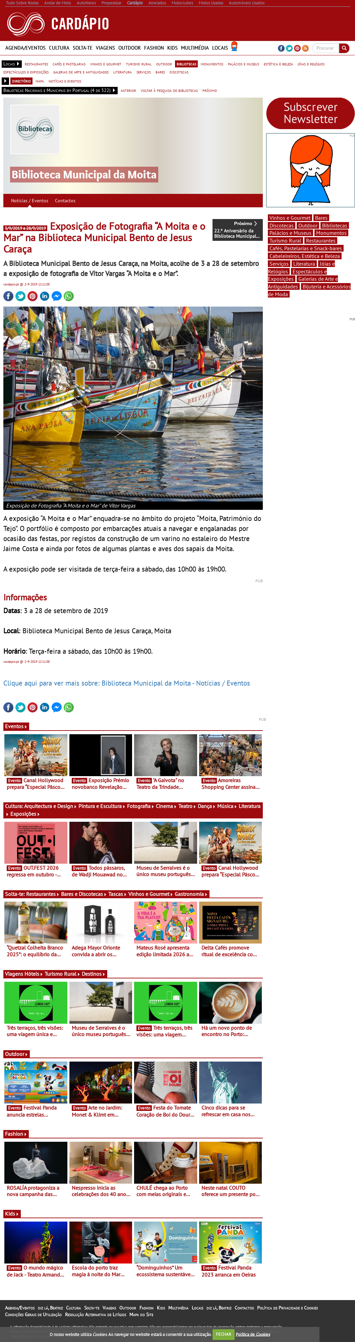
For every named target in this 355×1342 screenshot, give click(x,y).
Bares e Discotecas (84, 894)
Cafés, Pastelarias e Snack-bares (306, 248)
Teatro (187, 806)
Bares (321, 217)
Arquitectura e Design (50, 806)
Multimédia (195, 48)
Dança (207, 806)
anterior (128, 90)
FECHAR (223, 1334)
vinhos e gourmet (105, 64)
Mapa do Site (141, 1314)
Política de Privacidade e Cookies (287, 1308)
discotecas (179, 72)
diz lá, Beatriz (50, 1308)
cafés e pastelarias (69, 64)
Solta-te (83, 48)
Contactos (65, 201)
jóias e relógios (311, 64)
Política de (253, 1334)
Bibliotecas (334, 225)
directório (21, 81)
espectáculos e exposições (26, 72)
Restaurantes (43, 894)
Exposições (25, 813)
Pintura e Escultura (102, 806)
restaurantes (36, 64)
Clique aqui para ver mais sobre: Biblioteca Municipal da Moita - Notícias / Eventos (126, 683)
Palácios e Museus (290, 232)
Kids (172, 48)
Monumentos (331, 232)
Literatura (304, 263)
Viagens (105, 48)
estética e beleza (278, 64)
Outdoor (129, 48)
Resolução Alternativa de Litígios (95, 1314)
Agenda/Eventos (25, 48)
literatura (122, 72)
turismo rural (139, 64)
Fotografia (141, 806)
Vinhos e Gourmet (150, 894)
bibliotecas (186, 64)
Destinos (94, 973)
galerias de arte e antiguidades (81, 72)
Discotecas (282, 225)
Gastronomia (191, 894)
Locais (220, 48)
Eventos (16, 726)
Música (227, 806)
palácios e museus (243, 64)
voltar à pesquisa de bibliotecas (169, 90)
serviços (143, 72)
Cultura (59, 48)
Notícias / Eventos (29, 201)
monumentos (212, 64)
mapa (40, 81)
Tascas (117, 894)
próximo (209, 90)
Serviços (279, 263)
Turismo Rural (62, 973)
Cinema (166, 806)
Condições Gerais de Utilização (33, 1314)
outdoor (164, 64)
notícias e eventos (65, 81)
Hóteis (33, 973)
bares (160, 72)
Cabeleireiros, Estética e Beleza (305, 256)
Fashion (154, 48)
